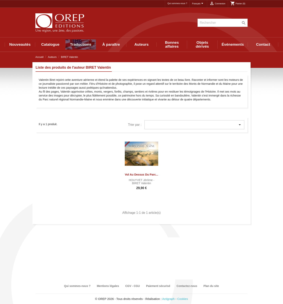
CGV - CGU (132, 286)
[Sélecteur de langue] (198, 3)
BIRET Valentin (141, 183)
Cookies (182, 298)
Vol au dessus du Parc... (141, 174)
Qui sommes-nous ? (177, 3)
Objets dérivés (202, 44)
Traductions (80, 44)
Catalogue (50, 44)
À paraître (111, 44)
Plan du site (211, 286)
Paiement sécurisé (158, 286)
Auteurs (141, 44)
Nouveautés (20, 44)
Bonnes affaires (172, 44)
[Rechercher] (223, 23)
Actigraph (168, 298)
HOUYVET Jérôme (141, 180)
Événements (233, 44)
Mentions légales (108, 286)
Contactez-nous (186, 286)
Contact (263, 44)
